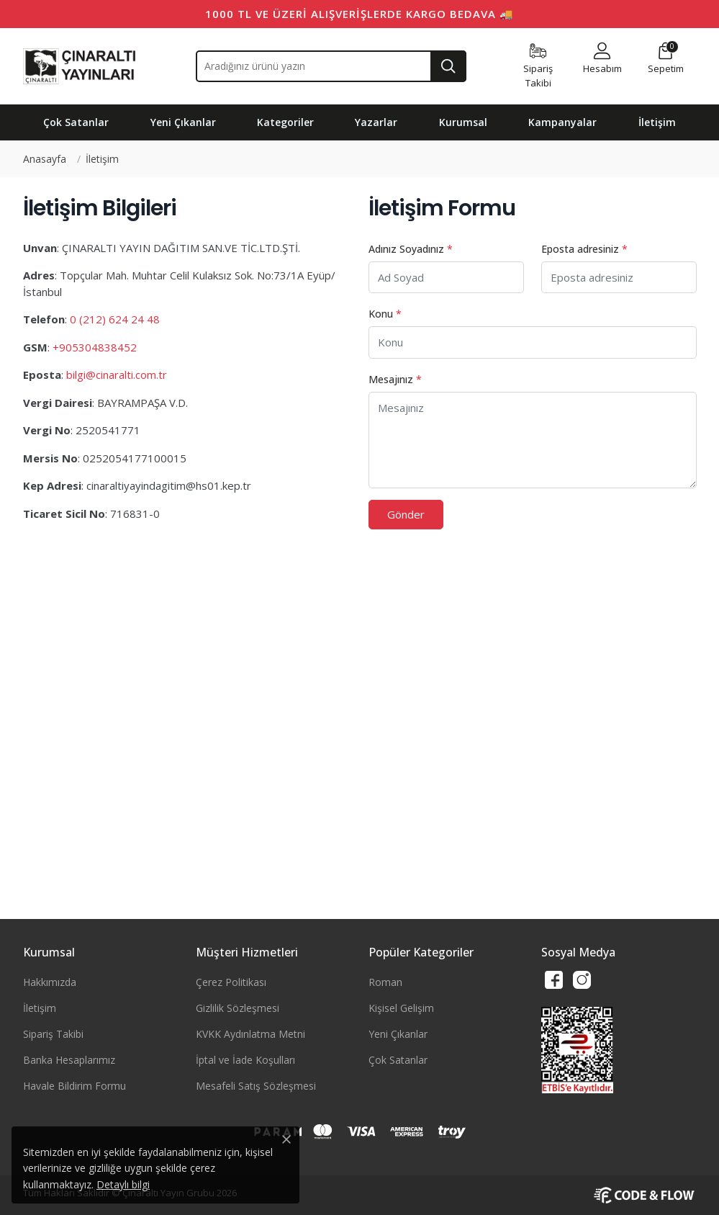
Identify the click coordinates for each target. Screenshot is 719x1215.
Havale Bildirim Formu (74, 1086)
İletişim (39, 1008)
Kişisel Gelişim (401, 1008)
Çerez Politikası (231, 982)
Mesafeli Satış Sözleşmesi (256, 1086)
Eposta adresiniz (584, 249)
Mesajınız (395, 379)
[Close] (286, 1139)
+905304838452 (95, 347)
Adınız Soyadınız (410, 249)
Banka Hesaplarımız (69, 1060)
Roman (385, 982)
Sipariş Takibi (53, 1034)
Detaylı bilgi (123, 1184)
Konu (385, 313)
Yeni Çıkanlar (398, 1034)
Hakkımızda (49, 982)
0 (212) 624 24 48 (115, 319)
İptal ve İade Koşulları (245, 1060)
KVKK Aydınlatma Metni (250, 1034)
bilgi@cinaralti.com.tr (116, 374)
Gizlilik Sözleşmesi (237, 1008)
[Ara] (448, 66)
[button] (602, 58)
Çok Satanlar (398, 1060)
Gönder (406, 514)
